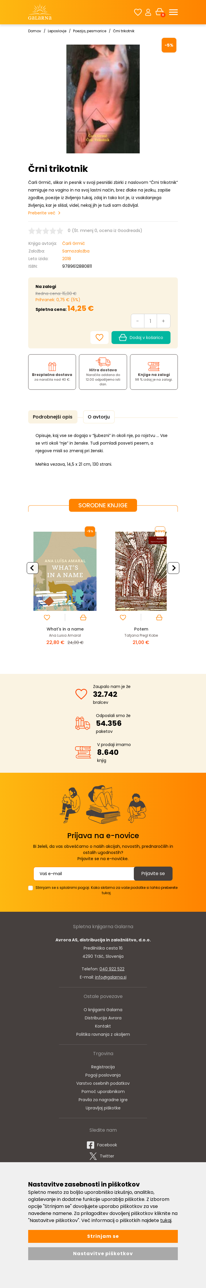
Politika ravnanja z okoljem (103, 1033)
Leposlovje (57, 30)
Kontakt (103, 1025)
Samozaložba (76, 251)
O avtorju (95, 416)
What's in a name (65, 628)
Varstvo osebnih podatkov (103, 1082)
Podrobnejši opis (51, 416)
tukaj (165, 1220)
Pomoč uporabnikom (103, 1090)
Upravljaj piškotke (103, 1107)
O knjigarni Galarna (103, 1008)
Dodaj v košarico (141, 337)
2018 (66, 259)
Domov (34, 30)
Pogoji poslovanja (103, 1074)
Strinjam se (103, 1236)
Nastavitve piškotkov (103, 1253)
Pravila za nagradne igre (103, 1098)
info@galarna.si (110, 976)
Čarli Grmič (73, 243)
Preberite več (41, 213)
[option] (65, 587)
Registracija (103, 1066)
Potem (141, 628)
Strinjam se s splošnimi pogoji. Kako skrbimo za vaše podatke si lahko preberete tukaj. (107, 889)
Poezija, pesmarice (89, 30)
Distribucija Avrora (103, 1017)
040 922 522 (111, 968)
